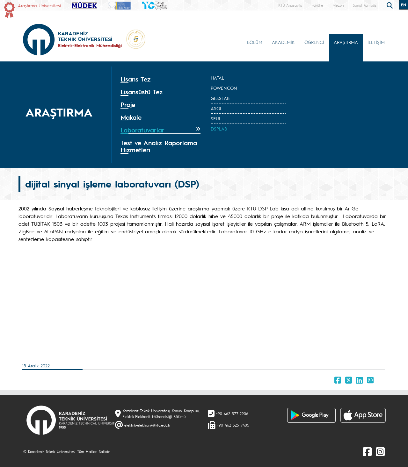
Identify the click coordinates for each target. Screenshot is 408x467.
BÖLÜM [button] (254, 42)
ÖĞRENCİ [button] (314, 42)
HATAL (217, 78)
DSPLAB (219, 128)
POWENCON (224, 88)
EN (403, 4)
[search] (390, 5)
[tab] (160, 79)
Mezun (338, 5)
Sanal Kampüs (364, 5)
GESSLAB (220, 98)
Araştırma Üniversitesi (39, 5)
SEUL (216, 118)
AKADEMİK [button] (283, 42)
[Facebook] (367, 451)
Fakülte (317, 5)
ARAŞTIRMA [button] (346, 42)
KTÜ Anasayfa (290, 5)
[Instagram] (380, 451)
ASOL (216, 108)
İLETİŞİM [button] (376, 42)
